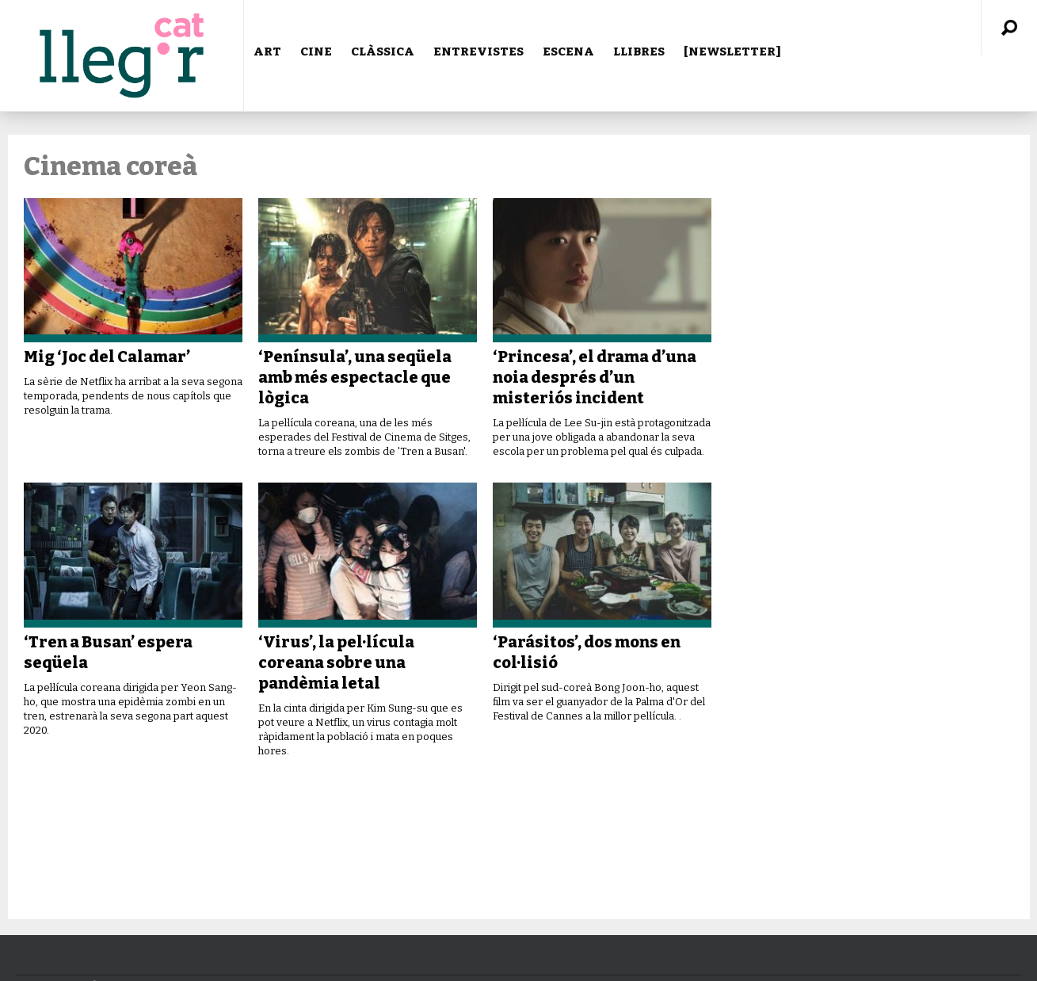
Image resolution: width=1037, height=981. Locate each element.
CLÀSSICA (382, 51)
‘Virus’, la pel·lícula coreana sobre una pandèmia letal (336, 662)
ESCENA (568, 51)
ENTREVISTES (478, 51)
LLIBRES (639, 51)
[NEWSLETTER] (732, 51)
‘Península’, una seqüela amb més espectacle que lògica (355, 377)
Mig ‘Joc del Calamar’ (107, 356)
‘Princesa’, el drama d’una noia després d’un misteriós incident (594, 377)
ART (267, 51)
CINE (316, 51)
